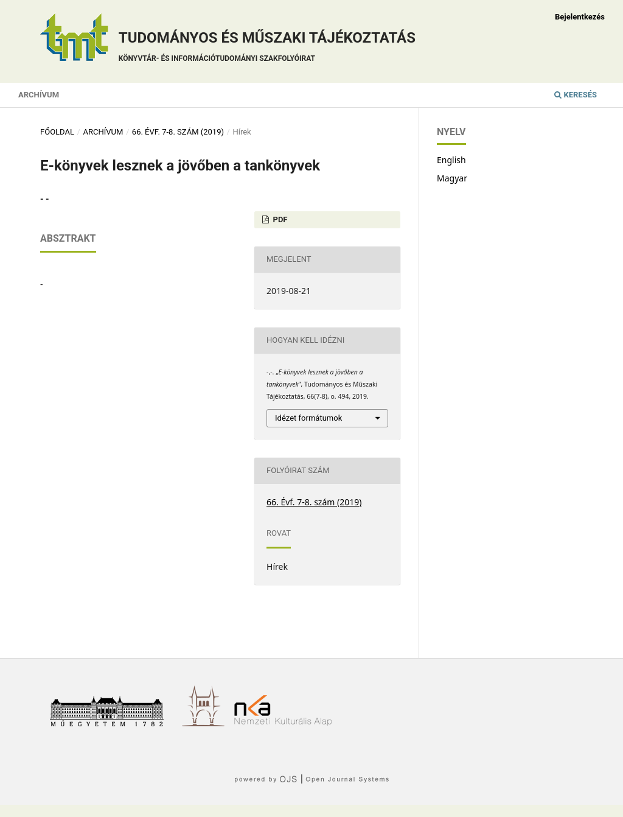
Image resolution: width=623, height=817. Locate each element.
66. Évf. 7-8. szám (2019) (178, 131)
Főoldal (57, 131)
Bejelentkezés (580, 16)
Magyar (452, 178)
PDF (279, 219)
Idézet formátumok (308, 418)
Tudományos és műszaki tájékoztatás (267, 48)
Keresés (575, 94)
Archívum (38, 94)
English (451, 160)
